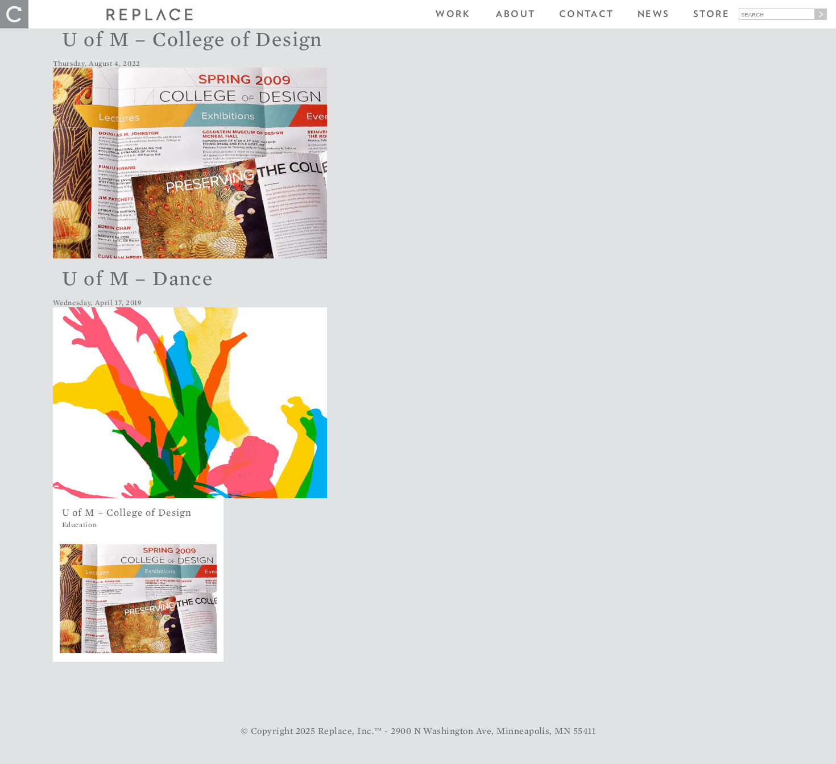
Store (711, 14)
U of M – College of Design (192, 38)
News (654, 14)
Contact (586, 14)
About (515, 14)
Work (453, 14)
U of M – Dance (137, 277)
